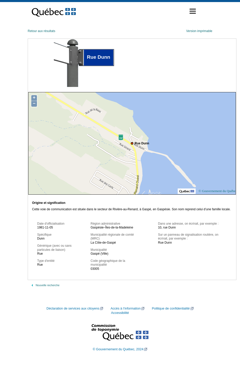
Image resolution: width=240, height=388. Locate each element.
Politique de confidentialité (170, 308)
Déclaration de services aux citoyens (72, 308)
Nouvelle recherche (47, 285)
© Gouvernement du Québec (217, 191)
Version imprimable (199, 31)
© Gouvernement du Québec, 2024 (118, 349)
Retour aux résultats (41, 31)
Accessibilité (120, 313)
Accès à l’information (126, 308)
